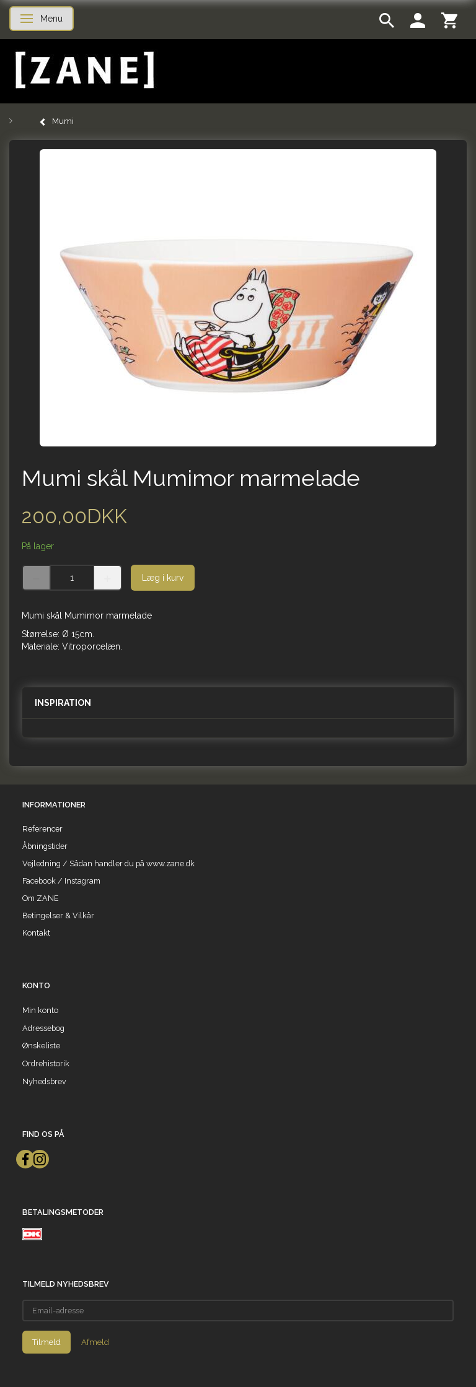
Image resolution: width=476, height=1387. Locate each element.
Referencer (42, 828)
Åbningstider (45, 846)
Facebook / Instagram (61, 880)
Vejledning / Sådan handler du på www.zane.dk (108, 863)
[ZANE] (83, 70)
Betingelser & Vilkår (58, 915)
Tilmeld (46, 1342)
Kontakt (36, 932)
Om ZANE (40, 898)
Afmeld (95, 1342)
